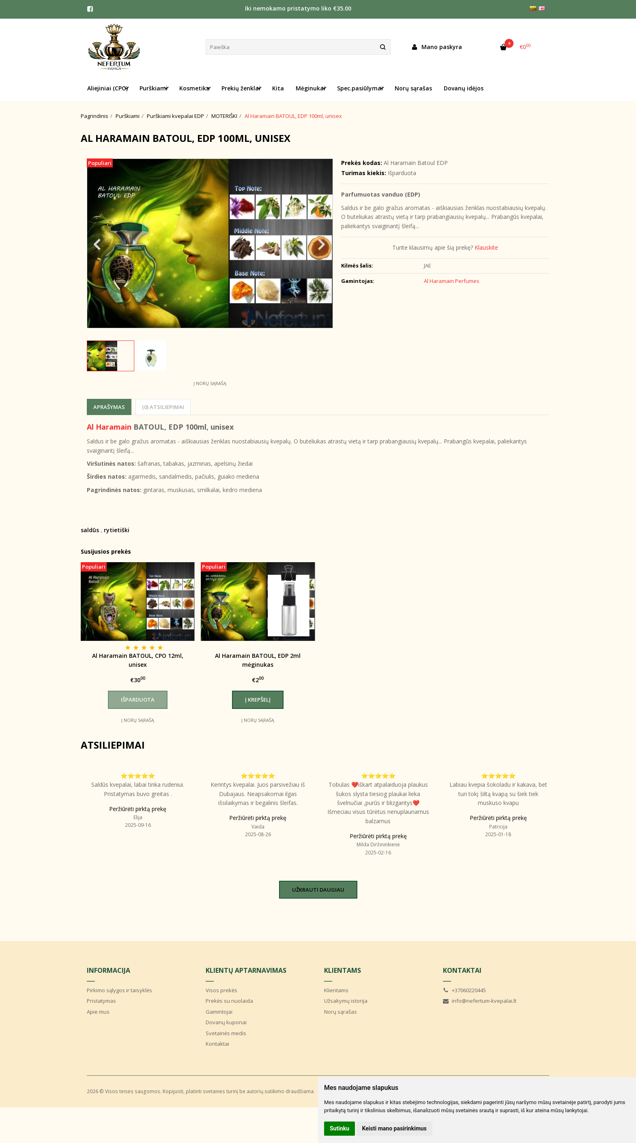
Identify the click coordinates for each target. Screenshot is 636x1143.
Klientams (342, 970)
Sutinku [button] (339, 1128)
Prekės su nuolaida (229, 1000)
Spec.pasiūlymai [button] (360, 88)
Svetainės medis (226, 1033)
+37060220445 (464, 990)
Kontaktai (217, 1043)
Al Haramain (109, 427)
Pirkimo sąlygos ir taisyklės (119, 990)
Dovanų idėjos (463, 88)
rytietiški (116, 530)
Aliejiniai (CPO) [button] (107, 88)
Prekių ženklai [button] (240, 88)
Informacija (108, 970)
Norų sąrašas (413, 88)
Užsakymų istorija (345, 1000)
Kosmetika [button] (194, 88)
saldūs (90, 530)
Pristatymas (101, 1000)
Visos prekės (221, 990)
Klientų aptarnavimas (246, 970)
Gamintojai (219, 1011)
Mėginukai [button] (310, 88)
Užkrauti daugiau (318, 889)
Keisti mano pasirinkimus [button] (394, 1128)
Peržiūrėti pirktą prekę (137, 809)
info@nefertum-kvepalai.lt (479, 1000)
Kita (278, 88)
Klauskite (486, 247)
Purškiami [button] (154, 88)
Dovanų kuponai (226, 1022)
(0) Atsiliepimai (163, 407)
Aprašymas (109, 407)
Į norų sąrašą (209, 383)
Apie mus (98, 1011)
